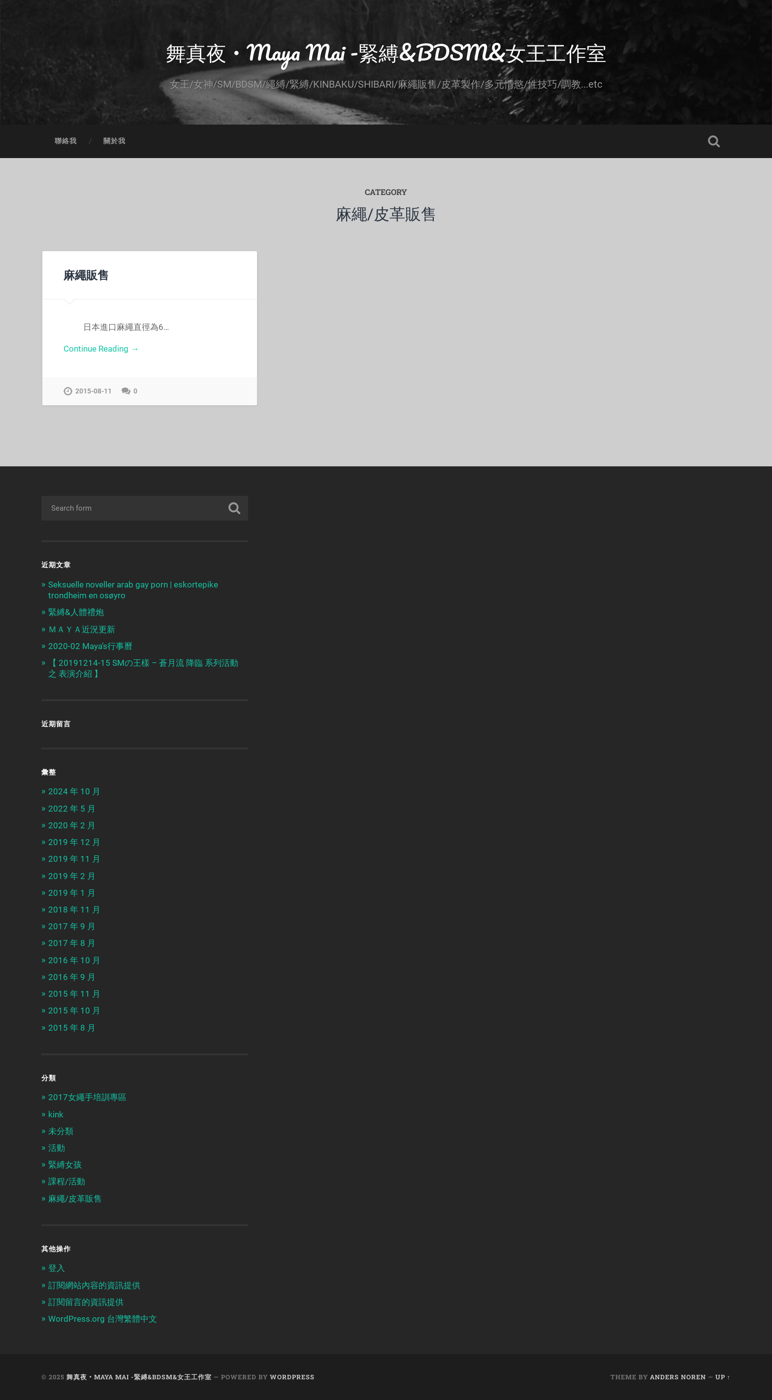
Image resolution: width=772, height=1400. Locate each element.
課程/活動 (66, 1181)
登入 (56, 1268)
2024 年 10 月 (74, 791)
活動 (56, 1148)
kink (56, 1114)
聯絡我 (66, 140)
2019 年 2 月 (72, 876)
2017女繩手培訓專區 (87, 1097)
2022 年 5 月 (72, 809)
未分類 (60, 1131)
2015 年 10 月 (74, 1010)
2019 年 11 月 (74, 859)
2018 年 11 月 (74, 909)
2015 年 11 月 (74, 994)
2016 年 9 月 (72, 977)
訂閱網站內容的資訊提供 (94, 1285)
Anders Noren (678, 1377)
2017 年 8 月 (72, 943)
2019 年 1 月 (72, 893)
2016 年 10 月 (74, 960)
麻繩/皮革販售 (75, 1199)
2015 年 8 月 (72, 1028)
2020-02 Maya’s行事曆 (90, 646)
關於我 (114, 140)
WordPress (292, 1377)
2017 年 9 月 (72, 926)
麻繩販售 (86, 274)
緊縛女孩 (65, 1165)
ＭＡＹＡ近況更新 (81, 629)
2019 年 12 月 (74, 842)
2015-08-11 (93, 391)
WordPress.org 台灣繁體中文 (102, 1319)
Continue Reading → (101, 349)
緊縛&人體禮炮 (76, 612)
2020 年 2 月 (72, 825)
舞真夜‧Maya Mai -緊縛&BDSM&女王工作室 (386, 51)
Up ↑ (723, 1377)
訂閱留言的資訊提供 (86, 1302)
